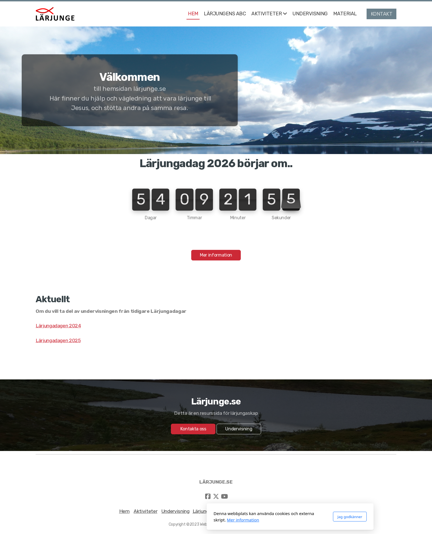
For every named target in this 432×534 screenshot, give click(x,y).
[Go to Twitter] (216, 496)
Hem (124, 511)
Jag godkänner (275, 516)
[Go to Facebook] (207, 496)
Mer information (216, 255)
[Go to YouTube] (224, 496)
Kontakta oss (193, 428)
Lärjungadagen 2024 (58, 325)
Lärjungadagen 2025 (58, 340)
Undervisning (238, 428)
